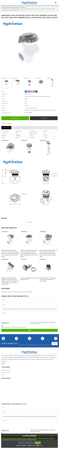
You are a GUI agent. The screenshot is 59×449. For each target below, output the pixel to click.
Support (3, 400)
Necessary (20, 445)
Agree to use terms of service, (13, 326)
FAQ (2, 396)
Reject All (21, 442)
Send (29, 330)
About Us (3, 383)
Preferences (32, 445)
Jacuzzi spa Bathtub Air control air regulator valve (29, 278)
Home (3, 7)
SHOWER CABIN (6, 390)
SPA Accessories (13, 7)
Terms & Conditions (22, 327)
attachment (5, 323)
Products (3, 385)
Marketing (39, 445)
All (7, 7)
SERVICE (3, 392)
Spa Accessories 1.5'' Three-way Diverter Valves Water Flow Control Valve (47, 279)
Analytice (26, 445)
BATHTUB (4, 389)
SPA (2, 387)
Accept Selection (29, 442)
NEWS (3, 394)
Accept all (38, 442)
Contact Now (16, 118)
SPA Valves (22, 7)
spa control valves (27, 291)
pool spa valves (18, 291)
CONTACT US (5, 398)
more (3, 363)
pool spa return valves (7, 291)
